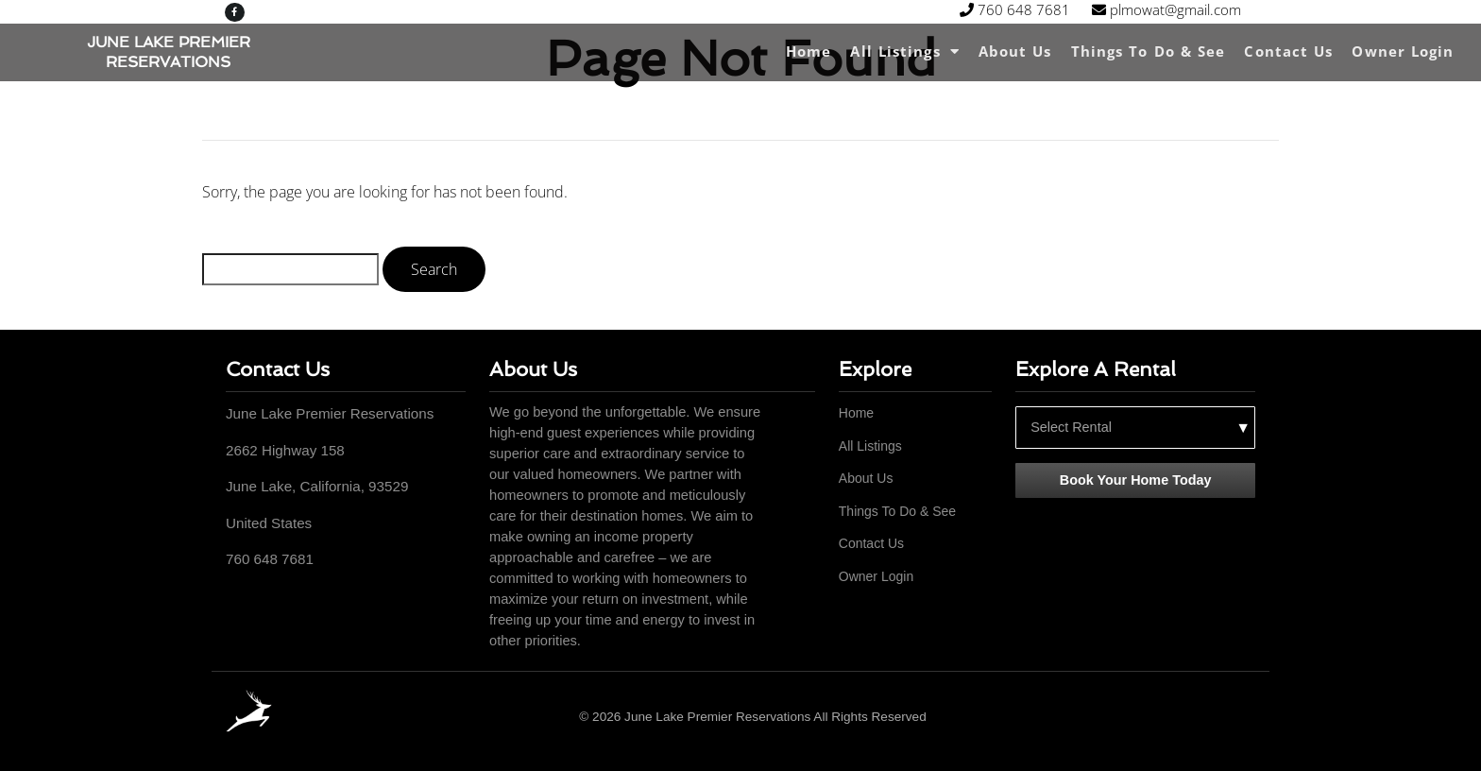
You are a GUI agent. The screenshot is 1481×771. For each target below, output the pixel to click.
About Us (1015, 51)
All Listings (904, 51)
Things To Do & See (1148, 51)
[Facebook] (1244, 717)
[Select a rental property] (1135, 427)
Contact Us (1288, 51)
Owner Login (1403, 51)
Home (808, 51)
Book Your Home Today (1136, 480)
